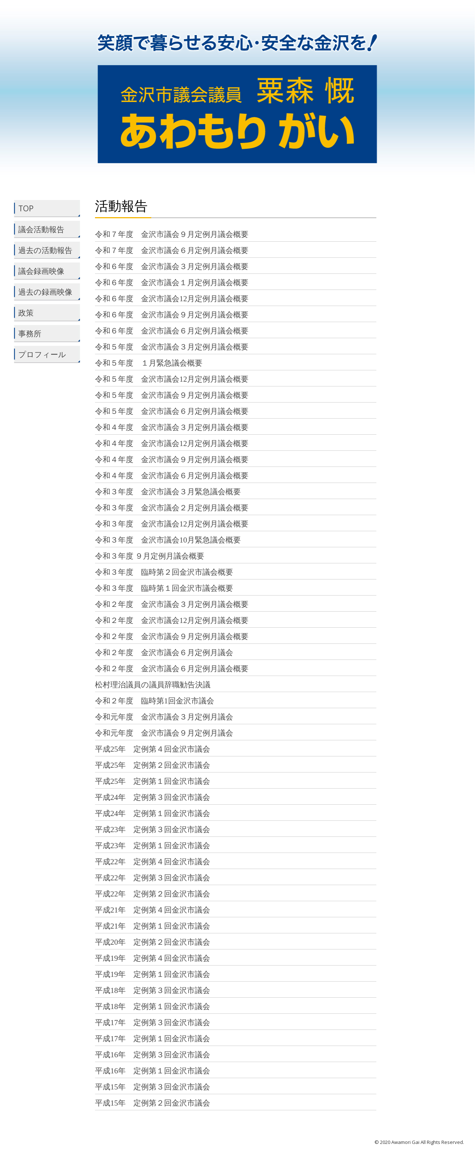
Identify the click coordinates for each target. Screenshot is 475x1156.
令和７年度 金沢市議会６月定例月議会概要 (171, 250)
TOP (45, 208)
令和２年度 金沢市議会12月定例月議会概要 (171, 620)
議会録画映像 (45, 271)
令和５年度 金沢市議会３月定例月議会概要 (171, 347)
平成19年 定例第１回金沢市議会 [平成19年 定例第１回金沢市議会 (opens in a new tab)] (152, 974)
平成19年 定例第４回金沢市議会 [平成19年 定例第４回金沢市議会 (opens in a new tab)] (152, 958)
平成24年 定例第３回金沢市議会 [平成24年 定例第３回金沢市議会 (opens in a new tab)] (152, 797)
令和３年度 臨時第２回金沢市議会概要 (164, 572)
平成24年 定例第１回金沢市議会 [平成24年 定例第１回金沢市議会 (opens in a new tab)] (152, 813)
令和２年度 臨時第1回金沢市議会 (154, 700)
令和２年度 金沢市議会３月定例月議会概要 (171, 604)
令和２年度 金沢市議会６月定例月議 (160, 668)
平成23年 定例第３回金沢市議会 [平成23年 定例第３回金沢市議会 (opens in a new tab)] (152, 829)
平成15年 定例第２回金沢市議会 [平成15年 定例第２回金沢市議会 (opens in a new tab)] (152, 1103)
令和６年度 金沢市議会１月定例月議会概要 (171, 282)
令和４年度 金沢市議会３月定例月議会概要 (171, 427)
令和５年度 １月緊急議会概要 (148, 363)
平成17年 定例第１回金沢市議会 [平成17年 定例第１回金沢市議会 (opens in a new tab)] (152, 1038)
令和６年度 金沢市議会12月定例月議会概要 (171, 298)
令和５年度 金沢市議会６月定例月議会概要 (171, 411)
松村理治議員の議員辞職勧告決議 (152, 684)
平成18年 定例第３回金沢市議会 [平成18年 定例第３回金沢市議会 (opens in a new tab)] (152, 990)
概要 (240, 668)
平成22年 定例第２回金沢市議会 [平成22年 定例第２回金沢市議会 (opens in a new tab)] (152, 893)
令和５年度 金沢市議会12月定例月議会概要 (171, 379)
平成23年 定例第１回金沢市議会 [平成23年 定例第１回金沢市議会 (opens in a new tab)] (152, 845)
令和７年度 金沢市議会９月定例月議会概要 (171, 234)
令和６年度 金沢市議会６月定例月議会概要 (171, 330)
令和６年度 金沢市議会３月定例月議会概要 (171, 266)
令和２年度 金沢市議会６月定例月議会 (164, 652)
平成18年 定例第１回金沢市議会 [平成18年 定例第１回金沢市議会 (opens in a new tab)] (152, 1006)
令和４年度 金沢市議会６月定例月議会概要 (171, 475)
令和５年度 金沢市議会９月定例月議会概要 (171, 395)
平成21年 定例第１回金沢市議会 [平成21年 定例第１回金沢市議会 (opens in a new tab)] (152, 926)
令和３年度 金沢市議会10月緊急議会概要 (168, 540)
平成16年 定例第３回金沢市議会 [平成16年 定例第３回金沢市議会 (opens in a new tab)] (152, 1054)
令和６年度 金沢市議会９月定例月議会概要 (171, 314)
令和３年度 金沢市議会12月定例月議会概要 (171, 524)
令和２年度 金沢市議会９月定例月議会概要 (171, 636)
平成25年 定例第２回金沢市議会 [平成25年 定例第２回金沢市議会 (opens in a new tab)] (152, 765)
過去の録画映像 (45, 292)
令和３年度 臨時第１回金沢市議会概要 (164, 588)
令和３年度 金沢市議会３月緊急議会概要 (168, 491)
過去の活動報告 (45, 250)
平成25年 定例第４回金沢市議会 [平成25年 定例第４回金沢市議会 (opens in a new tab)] (152, 749)
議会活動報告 (45, 229)
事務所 (45, 333)
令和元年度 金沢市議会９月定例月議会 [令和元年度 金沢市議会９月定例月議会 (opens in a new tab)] (164, 733)
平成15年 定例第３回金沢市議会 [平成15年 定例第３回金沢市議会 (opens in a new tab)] (152, 1087)
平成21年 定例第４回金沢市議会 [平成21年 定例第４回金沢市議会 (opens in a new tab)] (152, 910)
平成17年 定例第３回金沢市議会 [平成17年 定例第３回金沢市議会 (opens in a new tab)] (152, 1022)
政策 (45, 312)
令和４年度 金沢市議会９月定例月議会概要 (171, 459)
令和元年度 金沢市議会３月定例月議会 (164, 717)
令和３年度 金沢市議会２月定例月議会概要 (171, 507)
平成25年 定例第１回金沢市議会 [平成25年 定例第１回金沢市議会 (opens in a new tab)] (152, 781)
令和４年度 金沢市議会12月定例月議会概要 (171, 443)
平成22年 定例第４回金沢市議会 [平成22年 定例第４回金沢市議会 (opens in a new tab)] (152, 861)
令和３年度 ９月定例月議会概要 (149, 556)
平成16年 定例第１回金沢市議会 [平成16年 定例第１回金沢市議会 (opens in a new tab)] (152, 1070)
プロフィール (46, 354)
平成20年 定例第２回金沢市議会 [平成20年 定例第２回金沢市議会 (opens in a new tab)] (152, 942)
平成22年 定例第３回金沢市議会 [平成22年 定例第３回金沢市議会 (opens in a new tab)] (152, 877)
